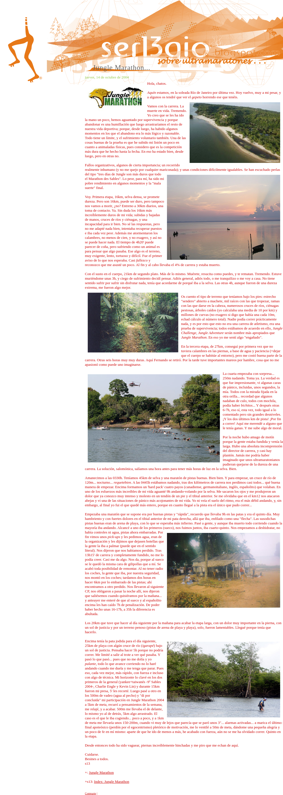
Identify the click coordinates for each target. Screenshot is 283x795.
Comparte (90, 793)
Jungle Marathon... (121, 67)
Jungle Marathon (101, 772)
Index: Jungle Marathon (111, 781)
